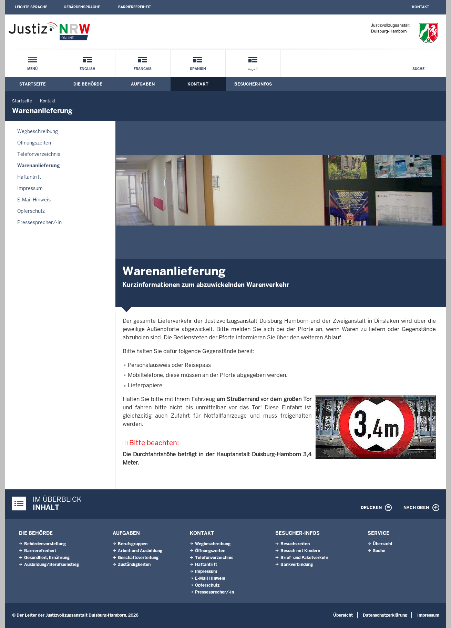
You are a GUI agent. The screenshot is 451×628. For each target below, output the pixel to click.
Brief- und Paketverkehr (304, 557)
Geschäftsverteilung (138, 557)
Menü (32, 69)
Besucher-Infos (253, 84)
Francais (143, 69)
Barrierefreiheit (134, 7)
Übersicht (382, 544)
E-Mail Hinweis (34, 200)
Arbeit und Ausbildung (140, 551)
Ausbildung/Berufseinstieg (51, 564)
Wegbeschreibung (37, 131)
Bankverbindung (296, 564)
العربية (253, 69)
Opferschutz (31, 211)
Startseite (32, 84)
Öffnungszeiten (34, 143)
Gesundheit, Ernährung (47, 557)
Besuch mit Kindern (300, 551)
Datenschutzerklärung (385, 615)
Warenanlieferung (38, 165)
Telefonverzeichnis (38, 154)
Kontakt (420, 7)
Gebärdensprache (82, 7)
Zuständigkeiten (134, 564)
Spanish (198, 69)
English (87, 69)
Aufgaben (143, 84)
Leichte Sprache (31, 7)
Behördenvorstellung (45, 544)
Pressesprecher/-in (39, 222)
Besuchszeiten (295, 544)
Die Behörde (87, 84)
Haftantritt (29, 177)
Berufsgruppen (132, 544)
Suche (418, 69)
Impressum (30, 188)
